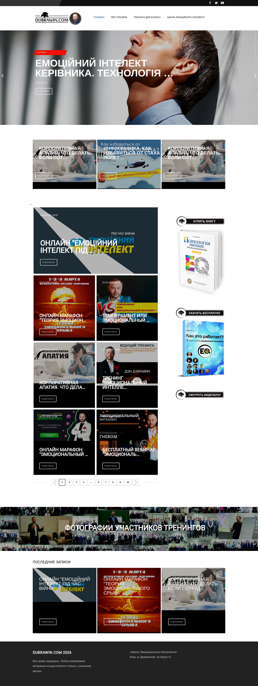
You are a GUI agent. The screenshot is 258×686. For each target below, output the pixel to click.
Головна (99, 17)
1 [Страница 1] (62, 482)
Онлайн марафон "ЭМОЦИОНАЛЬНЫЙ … (63, 452)
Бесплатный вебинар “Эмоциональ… (128, 452)
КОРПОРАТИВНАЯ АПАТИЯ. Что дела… (62, 385)
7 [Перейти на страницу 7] (105, 482)
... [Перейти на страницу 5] (91, 482)
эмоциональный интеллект (47, 204)
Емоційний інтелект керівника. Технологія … (104, 68)
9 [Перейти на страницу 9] (120, 482)
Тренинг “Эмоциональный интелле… (124, 383)
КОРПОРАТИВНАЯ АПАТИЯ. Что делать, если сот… (65, 153)
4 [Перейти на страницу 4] (83, 482)
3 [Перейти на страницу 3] (76, 482)
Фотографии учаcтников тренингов (135, 528)
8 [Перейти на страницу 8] (113, 482)
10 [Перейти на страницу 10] (128, 482)
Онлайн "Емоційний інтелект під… (78, 247)
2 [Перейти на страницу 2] (69, 482)
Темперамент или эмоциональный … (126, 318)
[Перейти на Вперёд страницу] (136, 482)
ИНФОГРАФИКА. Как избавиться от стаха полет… (131, 153)
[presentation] (3, 75)
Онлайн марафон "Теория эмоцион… (62, 318)
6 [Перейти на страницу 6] (98, 482)
